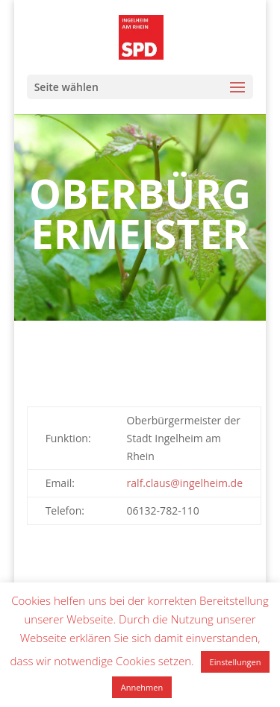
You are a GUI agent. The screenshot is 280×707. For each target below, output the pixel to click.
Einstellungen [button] (235, 661)
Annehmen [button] (142, 687)
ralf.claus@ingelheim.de (185, 483)
